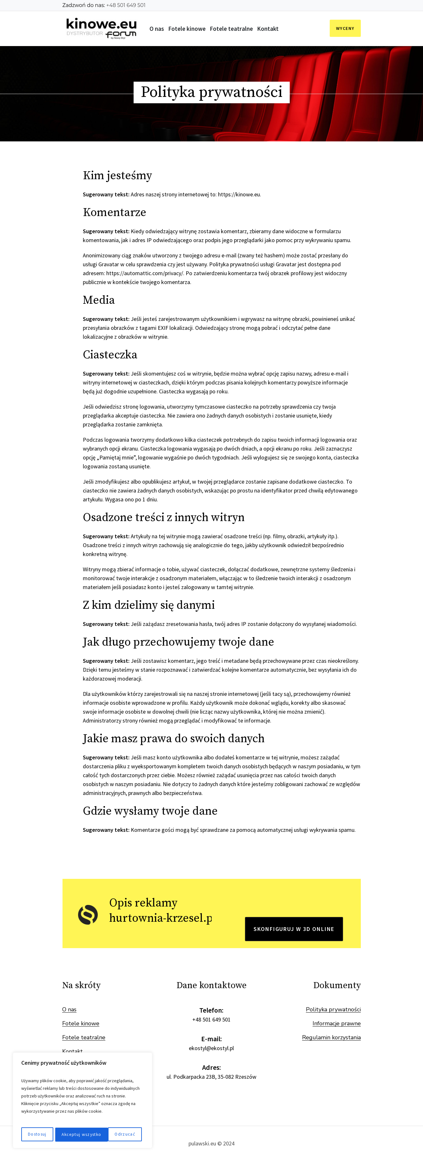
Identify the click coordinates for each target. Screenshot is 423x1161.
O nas (69, 1009)
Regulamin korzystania (331, 1037)
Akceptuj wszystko (117, 1134)
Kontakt (72, 1051)
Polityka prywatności (333, 1009)
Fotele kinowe (80, 1023)
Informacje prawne (337, 1023)
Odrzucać (71, 1134)
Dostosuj (37, 1134)
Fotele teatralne (83, 1037)
